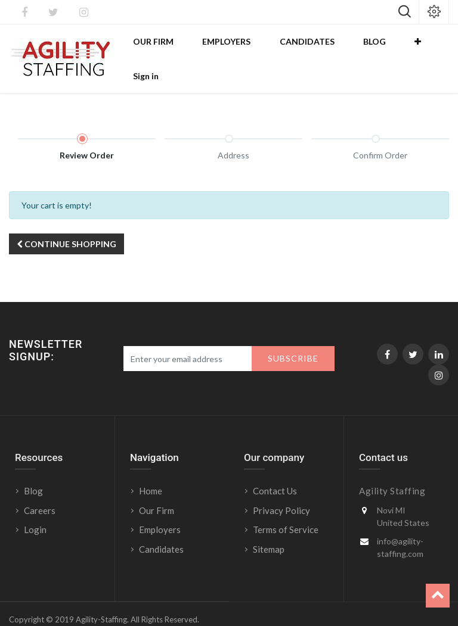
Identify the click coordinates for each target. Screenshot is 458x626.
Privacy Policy (281, 490)
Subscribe (293, 338)
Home (150, 470)
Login (36, 509)
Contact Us (275, 470)
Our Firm (156, 490)
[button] (398, 48)
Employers (160, 509)
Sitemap (268, 529)
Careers (39, 490)
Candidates (161, 529)
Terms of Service (285, 509)
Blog (33, 470)
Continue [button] (66, 224)
